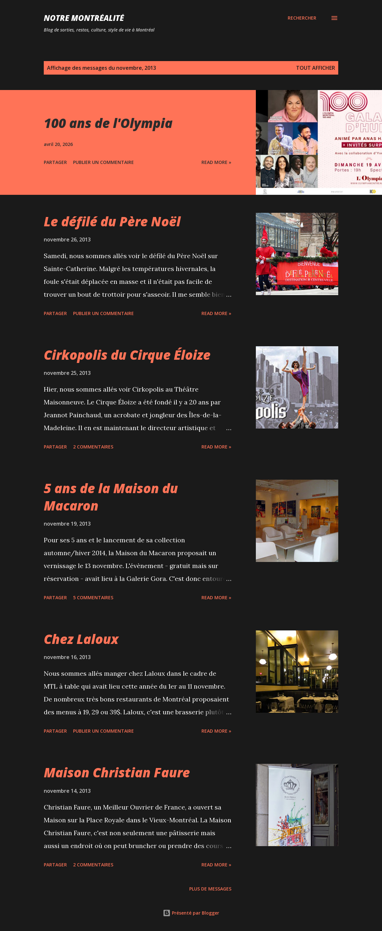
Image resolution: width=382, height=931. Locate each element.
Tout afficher (315, 67)
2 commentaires (93, 447)
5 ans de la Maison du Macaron (111, 496)
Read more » (216, 162)
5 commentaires (93, 597)
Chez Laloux (81, 639)
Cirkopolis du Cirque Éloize (127, 355)
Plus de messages (210, 889)
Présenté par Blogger (191, 913)
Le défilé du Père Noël (112, 221)
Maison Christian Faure (117, 772)
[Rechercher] (302, 18)
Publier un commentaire (103, 162)
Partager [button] (55, 162)
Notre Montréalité (84, 18)
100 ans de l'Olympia (108, 123)
